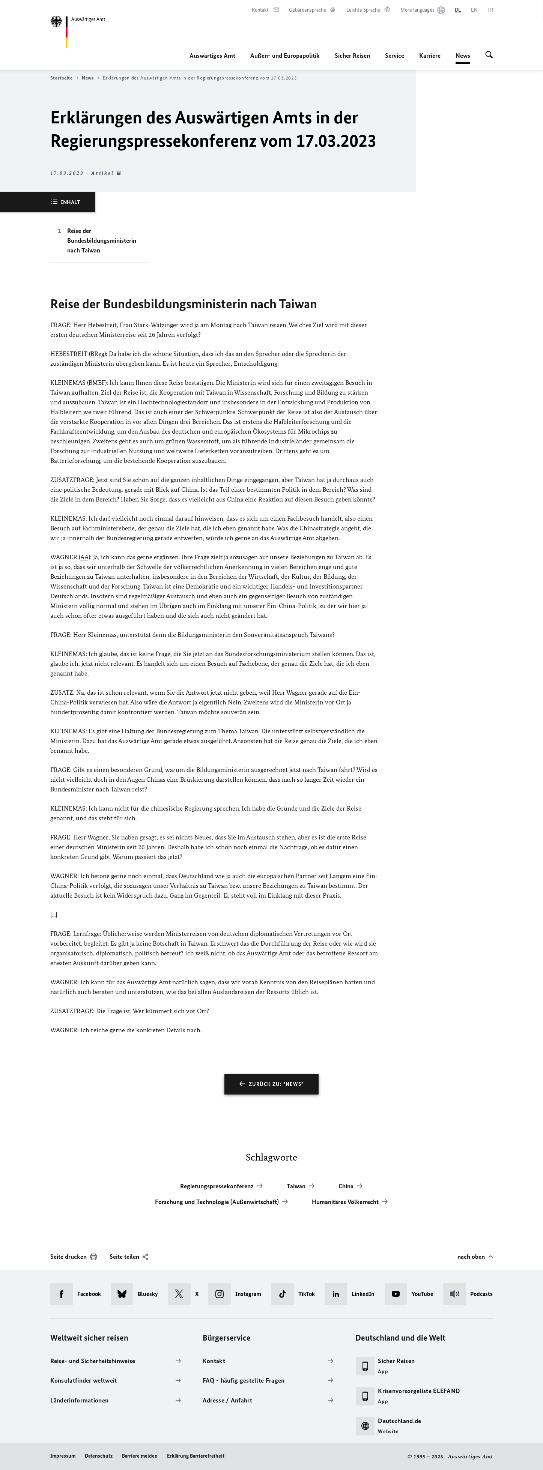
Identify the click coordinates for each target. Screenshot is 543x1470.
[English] (474, 10)
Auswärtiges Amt (212, 55)
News (463, 55)
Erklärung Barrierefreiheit (195, 1456)
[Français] (490, 10)
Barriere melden (140, 1456)
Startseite (64, 78)
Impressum (62, 1456)
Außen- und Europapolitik (285, 55)
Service (394, 55)
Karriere (430, 55)
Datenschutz (99, 1456)
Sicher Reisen (352, 55)
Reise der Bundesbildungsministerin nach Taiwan (101, 240)
